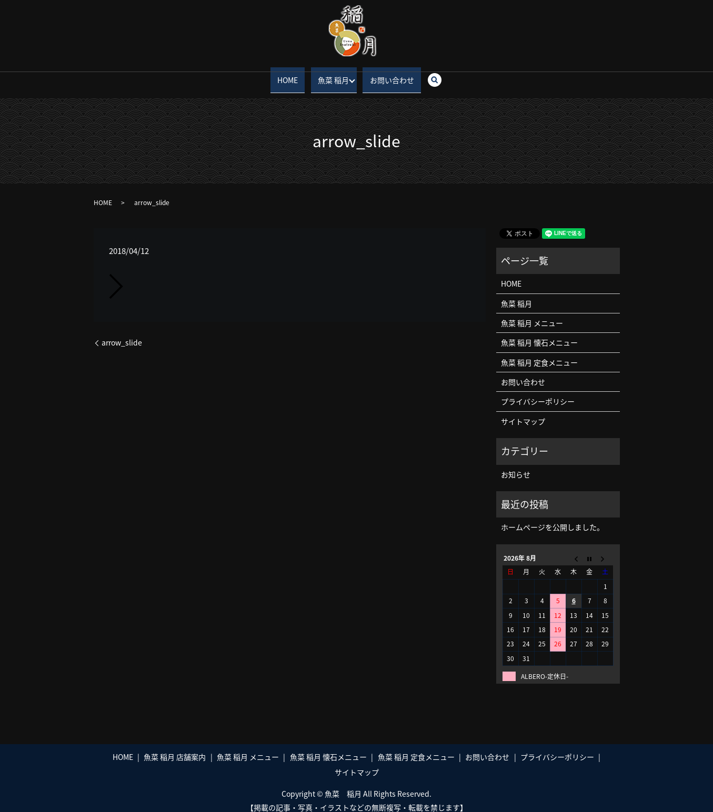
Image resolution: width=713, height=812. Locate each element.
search (436, 75)
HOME (289, 74)
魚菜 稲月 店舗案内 (175, 747)
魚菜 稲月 (329, 74)
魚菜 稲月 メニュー (532, 313)
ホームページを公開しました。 (552, 518)
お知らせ (515, 465)
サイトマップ (523, 412)
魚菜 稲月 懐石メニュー (539, 333)
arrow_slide (122, 333)
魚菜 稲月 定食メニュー (539, 353)
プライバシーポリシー (538, 392)
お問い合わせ (390, 74)
